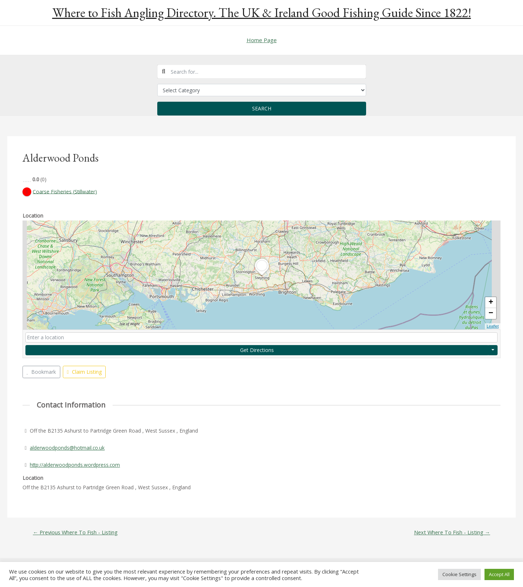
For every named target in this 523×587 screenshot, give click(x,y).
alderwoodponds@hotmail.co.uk (67, 447)
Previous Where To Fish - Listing (76, 532)
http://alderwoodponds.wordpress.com (75, 464)
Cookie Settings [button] (459, 574)
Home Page (262, 40)
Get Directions (257, 350)
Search (261, 108)
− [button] (490, 313)
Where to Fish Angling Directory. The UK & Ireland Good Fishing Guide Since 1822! (261, 12)
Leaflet (493, 326)
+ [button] (490, 302)
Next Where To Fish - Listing (451, 532)
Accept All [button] (499, 574)
